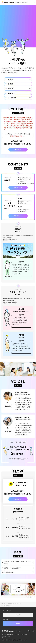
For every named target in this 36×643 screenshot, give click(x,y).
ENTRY (18, 615)
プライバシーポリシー (20, 634)
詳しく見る (18, 187)
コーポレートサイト (7, 634)
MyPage (18, 149)
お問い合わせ (6, 637)
